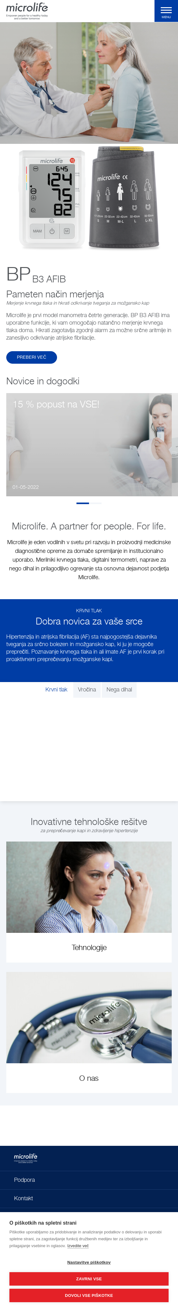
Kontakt (23, 1198)
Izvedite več (78, 1245)
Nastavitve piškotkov (89, 1262)
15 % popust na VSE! (56, 405)
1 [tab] (82, 503)
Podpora (24, 1180)
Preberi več (31, 357)
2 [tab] (95, 503)
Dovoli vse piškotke (89, 1295)
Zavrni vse (89, 1279)
